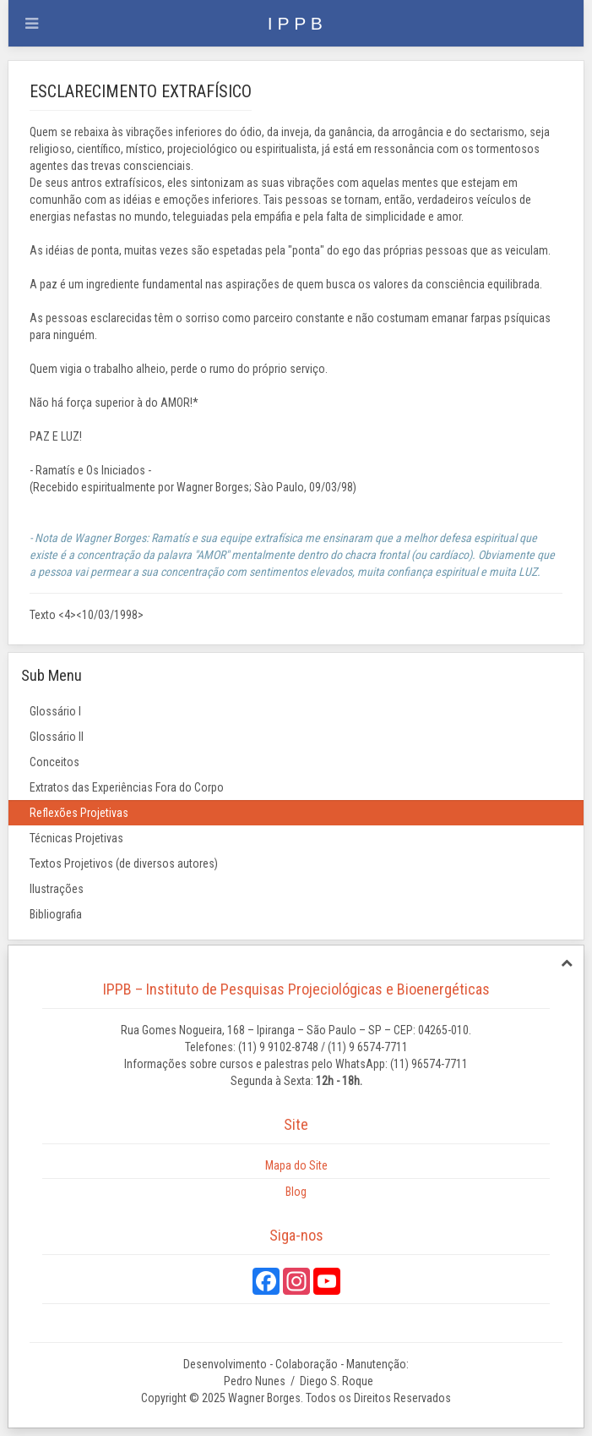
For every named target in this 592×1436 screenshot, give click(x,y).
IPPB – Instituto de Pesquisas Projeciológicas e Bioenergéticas (296, 989)
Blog (296, 1191)
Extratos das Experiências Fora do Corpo (127, 787)
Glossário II (57, 736)
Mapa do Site (296, 1165)
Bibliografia (56, 914)
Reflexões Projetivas (79, 812)
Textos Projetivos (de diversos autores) (124, 863)
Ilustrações (57, 889)
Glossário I (55, 711)
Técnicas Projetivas (76, 838)
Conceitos (54, 762)
